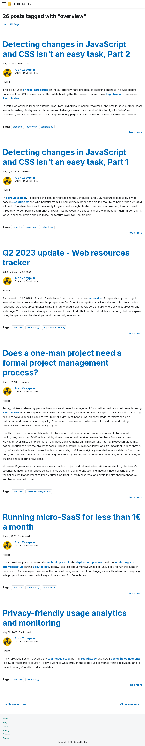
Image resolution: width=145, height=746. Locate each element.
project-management (39, 491)
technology (47, 126)
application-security (54, 327)
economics (49, 587)
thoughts (18, 126)
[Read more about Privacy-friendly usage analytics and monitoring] (135, 684)
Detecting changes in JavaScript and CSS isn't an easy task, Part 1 (65, 157)
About (5, 718)
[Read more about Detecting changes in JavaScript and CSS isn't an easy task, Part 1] (135, 232)
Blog (5, 722)
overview (31, 126)
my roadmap (96, 298)
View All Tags (11, 24)
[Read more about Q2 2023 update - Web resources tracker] (135, 333)
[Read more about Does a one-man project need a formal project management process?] (135, 497)
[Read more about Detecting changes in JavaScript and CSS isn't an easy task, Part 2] (135, 132)
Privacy (6, 734)
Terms (6, 738)
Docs (5, 726)
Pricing (6, 730)
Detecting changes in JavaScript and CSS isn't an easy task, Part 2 (66, 49)
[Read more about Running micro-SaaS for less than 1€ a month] (135, 593)
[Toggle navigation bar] (3, 3)
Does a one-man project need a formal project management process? (62, 362)
